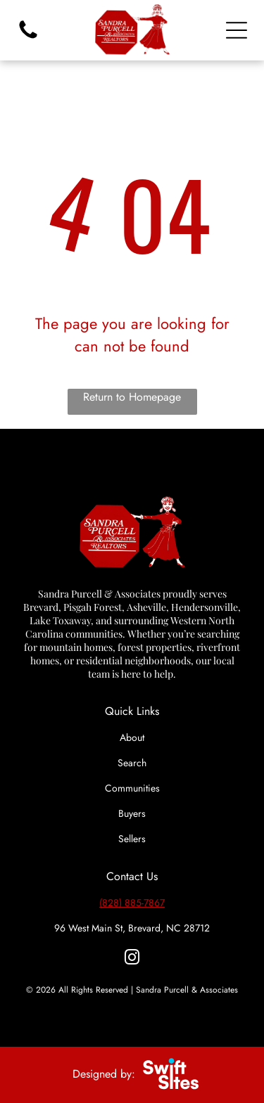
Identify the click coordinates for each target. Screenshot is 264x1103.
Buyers (132, 813)
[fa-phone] (28, 38)
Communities (132, 788)
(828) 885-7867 (132, 903)
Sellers (132, 839)
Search (132, 763)
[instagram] (132, 959)
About (132, 737)
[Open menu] (236, 30)
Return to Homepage (132, 397)
